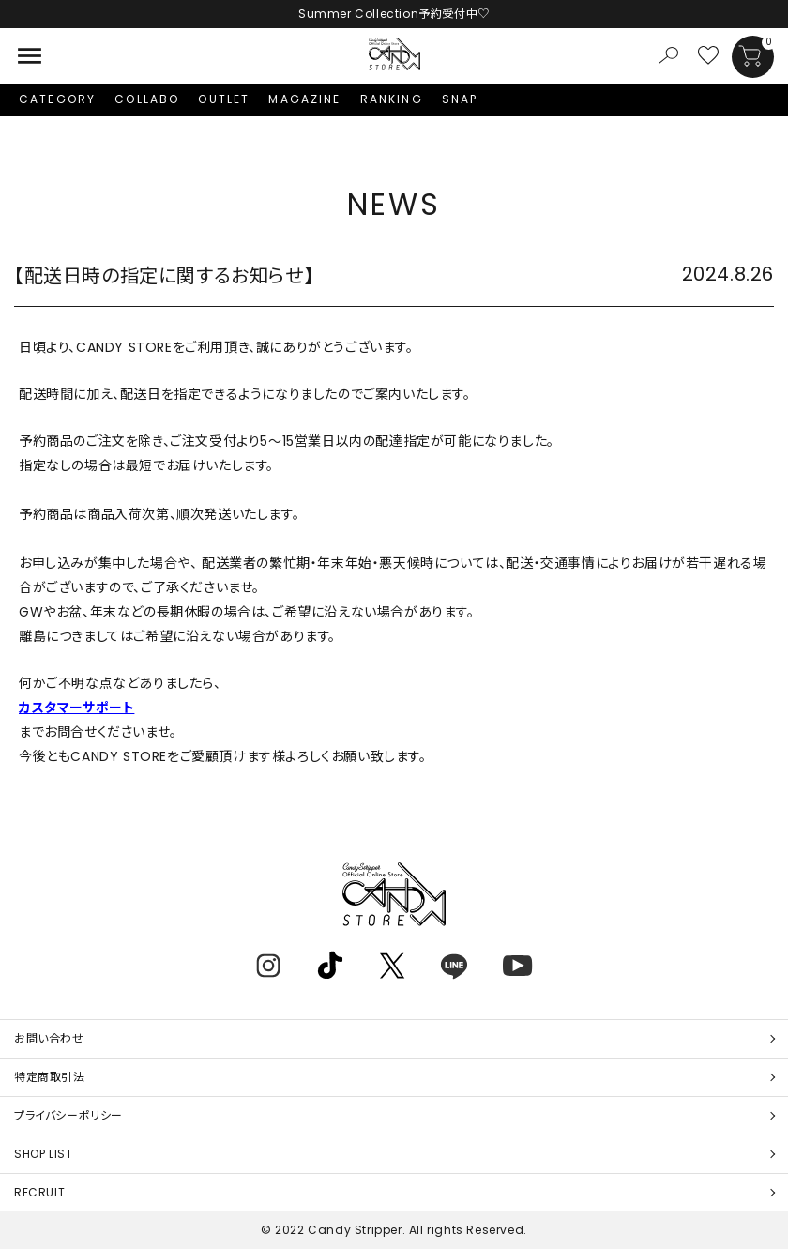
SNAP (460, 99)
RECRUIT (39, 1192)
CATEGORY (57, 99)
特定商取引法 (49, 1077)
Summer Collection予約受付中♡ (394, 14)
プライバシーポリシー (68, 1115)
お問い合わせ (49, 1038)
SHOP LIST (43, 1154)
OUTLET (224, 99)
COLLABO (146, 99)
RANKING (391, 99)
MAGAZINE (304, 99)
